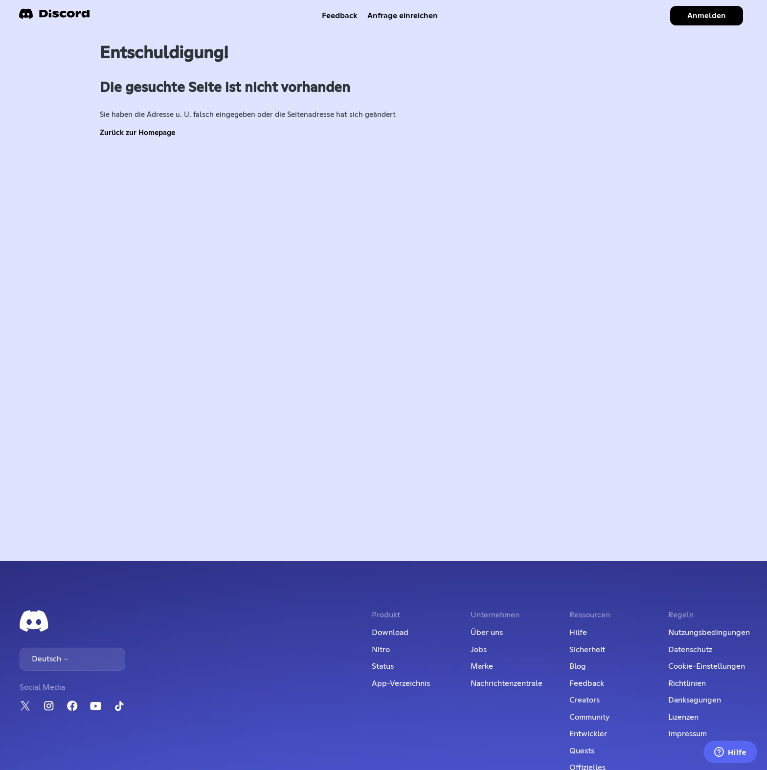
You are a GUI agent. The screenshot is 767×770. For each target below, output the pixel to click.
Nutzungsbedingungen (709, 632)
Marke (482, 666)
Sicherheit (587, 650)
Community (589, 717)
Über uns (487, 632)
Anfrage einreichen (402, 16)
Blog (577, 666)
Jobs (479, 650)
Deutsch (50, 659)
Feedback (340, 16)
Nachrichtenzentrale (506, 683)
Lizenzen (683, 717)
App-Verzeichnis (401, 683)
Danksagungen (694, 700)
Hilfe (578, 632)
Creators (584, 700)
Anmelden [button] (706, 16)
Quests (581, 751)
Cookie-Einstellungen (706, 666)
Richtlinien (687, 683)
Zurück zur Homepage (137, 132)
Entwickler (588, 734)
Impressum (687, 734)
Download (390, 632)
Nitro (381, 650)
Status (383, 666)
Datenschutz (690, 650)
